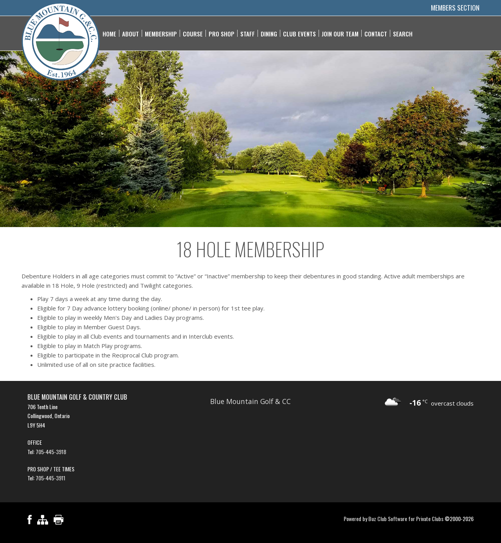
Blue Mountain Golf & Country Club (77, 397)
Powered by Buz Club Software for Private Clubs (393, 518)
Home (109, 33)
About (130, 33)
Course (193, 33)
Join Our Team (340, 33)
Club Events (299, 33)
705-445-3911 (50, 478)
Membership (161, 33)
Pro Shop (221, 33)
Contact (375, 33)
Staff (247, 33)
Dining (269, 33)
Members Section (455, 8)
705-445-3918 (51, 451)
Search (403, 33)
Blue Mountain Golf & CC (250, 401)
